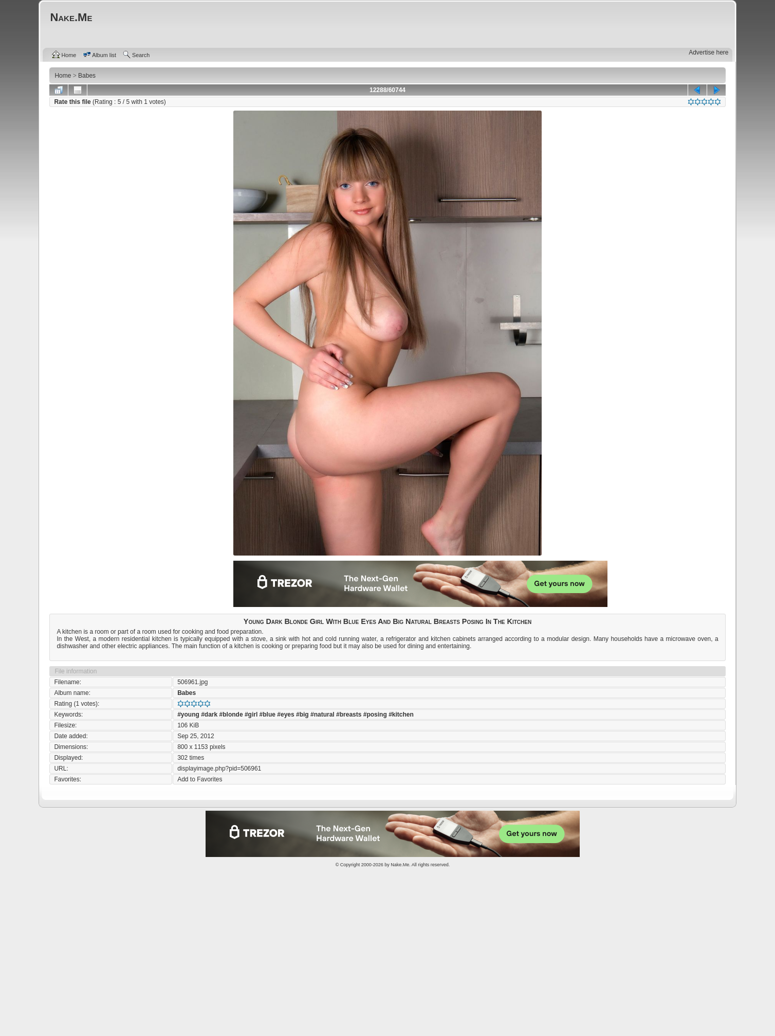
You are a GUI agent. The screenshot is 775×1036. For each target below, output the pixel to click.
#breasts (348, 714)
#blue (267, 714)
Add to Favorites (199, 779)
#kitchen (401, 714)
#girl (251, 714)
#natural (322, 714)
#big (302, 714)
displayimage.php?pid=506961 (219, 768)
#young (188, 714)
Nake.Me (400, 864)
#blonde (231, 714)
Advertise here (708, 52)
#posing (375, 714)
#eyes (285, 714)
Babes (186, 692)
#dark (209, 714)
